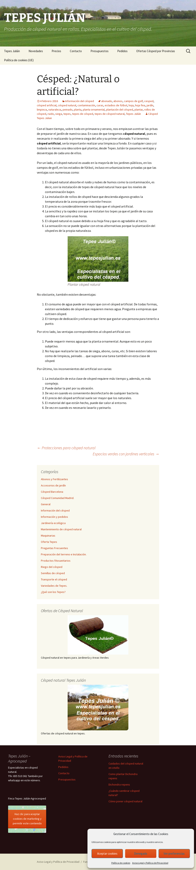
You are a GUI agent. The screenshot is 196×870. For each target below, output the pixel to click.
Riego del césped (51, 567)
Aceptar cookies (107, 853)
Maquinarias (48, 535)
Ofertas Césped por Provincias (155, 51)
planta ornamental (94, 109)
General (45, 504)
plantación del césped (119, 109)
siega (58, 114)
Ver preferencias (174, 853)
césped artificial (46, 105)
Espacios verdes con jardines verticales (126, 453)
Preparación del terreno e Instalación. (63, 554)
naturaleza (54, 109)
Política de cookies (120, 862)
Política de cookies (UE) (19, 60)
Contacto (76, 51)
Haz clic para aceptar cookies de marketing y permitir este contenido (27, 818)
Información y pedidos (54, 517)
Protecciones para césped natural (66, 447)
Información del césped (79, 101)
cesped (148, 101)
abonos (117, 101)
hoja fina (140, 105)
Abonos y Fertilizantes (54, 479)
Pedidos (122, 51)
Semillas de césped (53, 573)
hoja (131, 105)
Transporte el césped (54, 579)
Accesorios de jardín (53, 485)
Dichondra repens (119, 784)
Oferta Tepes (49, 542)
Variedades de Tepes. (54, 585)
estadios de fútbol (116, 105)
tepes (67, 114)
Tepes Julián (12, 51)
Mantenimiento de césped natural (61, 529)
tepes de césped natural (110, 114)
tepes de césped (82, 114)
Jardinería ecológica (53, 523)
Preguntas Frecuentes (54, 548)
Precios (56, 51)
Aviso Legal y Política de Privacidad (150, 862)
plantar (138, 109)
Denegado (140, 853)
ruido (51, 114)
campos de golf (133, 101)
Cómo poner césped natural (125, 801)
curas (100, 105)
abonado (106, 101)
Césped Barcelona (52, 492)
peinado (67, 109)
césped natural (67, 105)
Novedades (36, 51)
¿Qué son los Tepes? (53, 592)
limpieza (42, 109)
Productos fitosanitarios (55, 560)
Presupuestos (100, 51)
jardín (150, 105)
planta (77, 109)
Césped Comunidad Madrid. (57, 498)
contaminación (86, 105)
